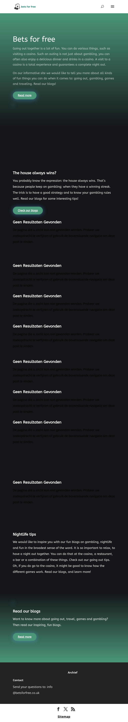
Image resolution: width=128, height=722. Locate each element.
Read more (25, 95)
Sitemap (64, 717)
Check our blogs (28, 210)
